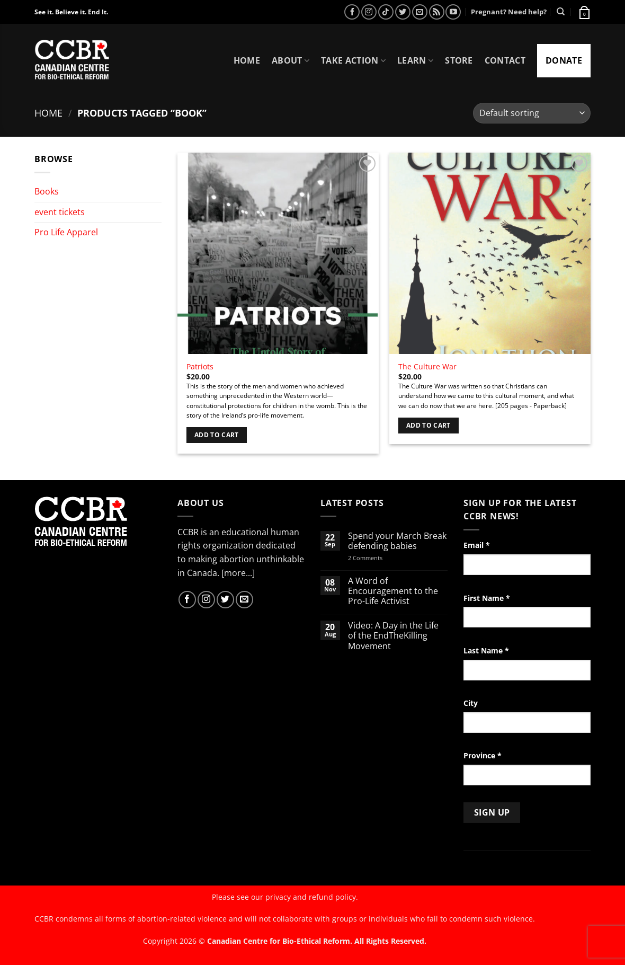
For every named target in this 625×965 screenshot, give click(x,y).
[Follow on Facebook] (352, 12)
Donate (564, 60)
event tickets (59, 212)
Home (247, 60)
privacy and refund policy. (311, 897)
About (290, 60)
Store (459, 60)
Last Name (486, 650)
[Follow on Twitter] (402, 12)
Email (476, 545)
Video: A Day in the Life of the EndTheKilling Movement (393, 636)
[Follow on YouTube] (453, 12)
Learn (415, 60)
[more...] (238, 573)
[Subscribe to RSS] (436, 12)
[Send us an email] (419, 12)
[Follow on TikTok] (386, 12)
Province (482, 755)
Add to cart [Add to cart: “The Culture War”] (428, 425)
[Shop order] (532, 113)
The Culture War (427, 366)
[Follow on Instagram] (369, 12)
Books (46, 191)
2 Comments (379, 557)
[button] (584, 12)
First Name (486, 598)
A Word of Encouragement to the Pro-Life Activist (393, 591)
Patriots (199, 366)
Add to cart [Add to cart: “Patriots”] (216, 435)
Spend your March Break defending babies (397, 541)
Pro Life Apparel (66, 232)
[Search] (561, 11)
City (470, 703)
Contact (505, 60)
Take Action (353, 60)
